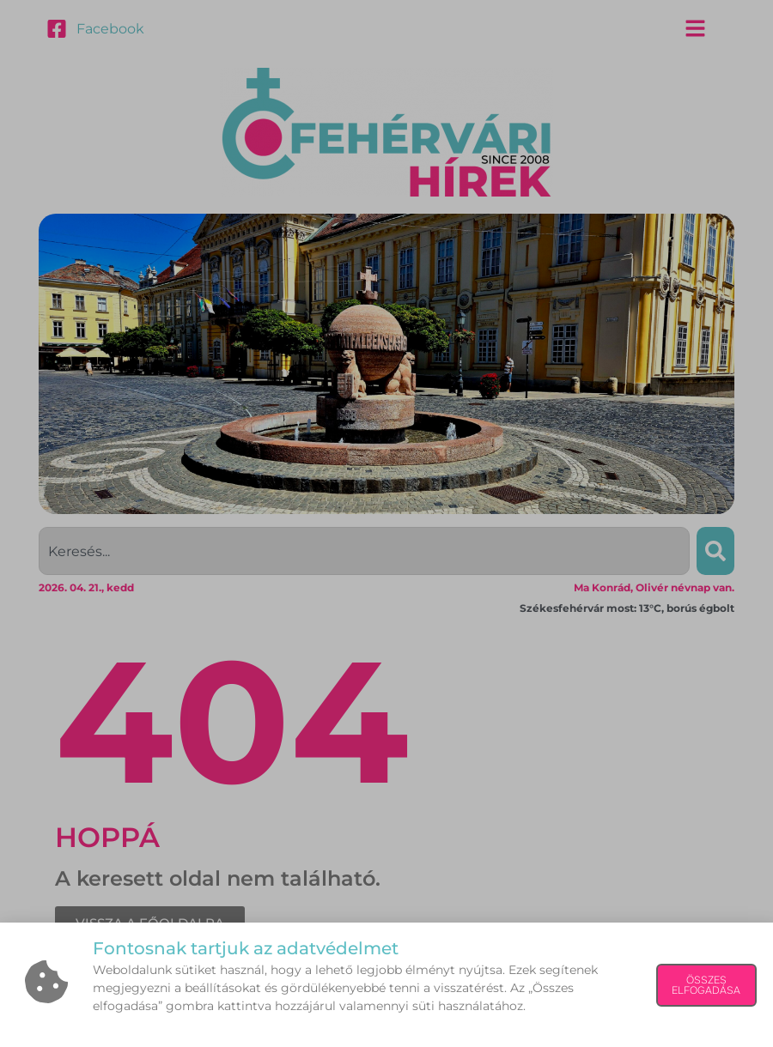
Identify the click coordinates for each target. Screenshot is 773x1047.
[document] (386, 523)
